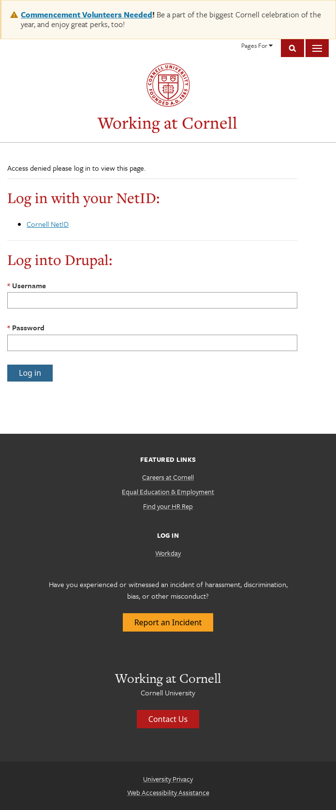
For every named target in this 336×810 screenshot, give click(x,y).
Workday (168, 553)
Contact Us (168, 719)
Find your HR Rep (168, 506)
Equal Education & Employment (168, 491)
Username (29, 285)
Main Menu (317, 48)
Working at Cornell (167, 122)
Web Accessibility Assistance (168, 792)
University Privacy (168, 779)
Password (28, 327)
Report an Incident (168, 622)
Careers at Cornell (168, 477)
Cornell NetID (48, 224)
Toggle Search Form (292, 48)
